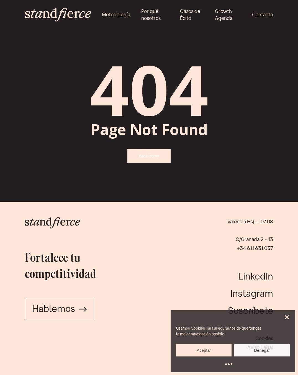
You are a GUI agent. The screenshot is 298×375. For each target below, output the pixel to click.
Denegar (262, 350)
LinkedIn (255, 276)
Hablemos (59, 308)
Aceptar (204, 350)
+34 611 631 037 (255, 248)
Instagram (251, 293)
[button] (287, 317)
